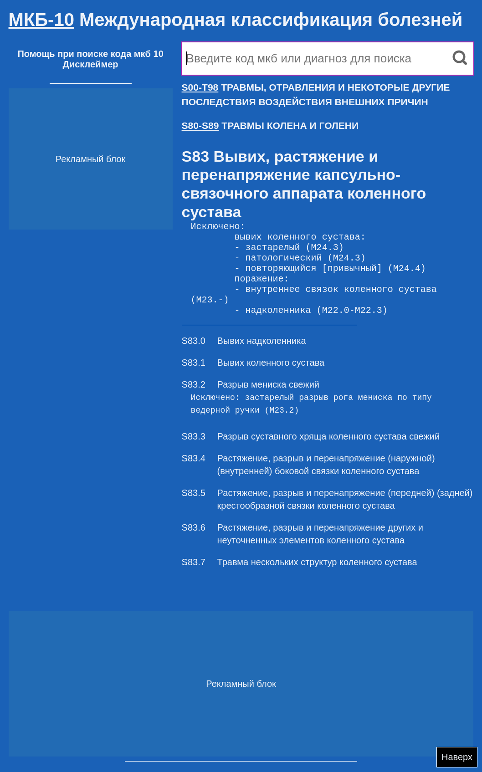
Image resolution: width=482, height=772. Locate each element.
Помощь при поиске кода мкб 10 (90, 54)
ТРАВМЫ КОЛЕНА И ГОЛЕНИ (270, 125)
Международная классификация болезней (236, 20)
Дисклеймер (90, 64)
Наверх (456, 757)
